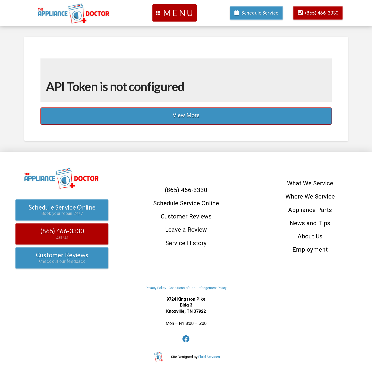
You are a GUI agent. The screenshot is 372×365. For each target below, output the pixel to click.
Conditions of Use (182, 288)
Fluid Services (209, 357)
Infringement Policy (212, 288)
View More (186, 115)
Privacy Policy (156, 288)
